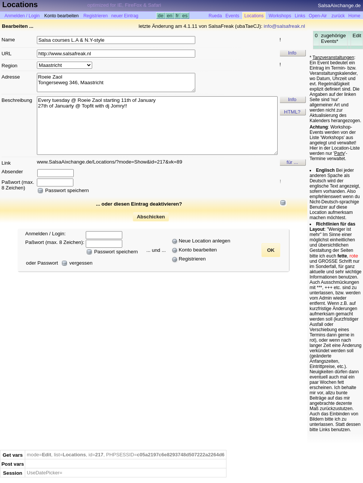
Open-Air (318, 15)
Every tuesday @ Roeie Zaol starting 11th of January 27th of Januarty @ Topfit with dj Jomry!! (157, 125)
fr (178, 15)
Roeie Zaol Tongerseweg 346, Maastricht (116, 82)
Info (292, 53)
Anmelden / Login (22, 15)
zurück (338, 15)
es (185, 15)
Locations (253, 15)
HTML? (292, 112)
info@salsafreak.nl (284, 26)
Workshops (280, 15)
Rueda (215, 15)
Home (354, 15)
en (170, 15)
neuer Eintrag (124, 15)
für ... (292, 162)
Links (300, 15)
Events (232, 15)
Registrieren (96, 15)
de (160, 15)
